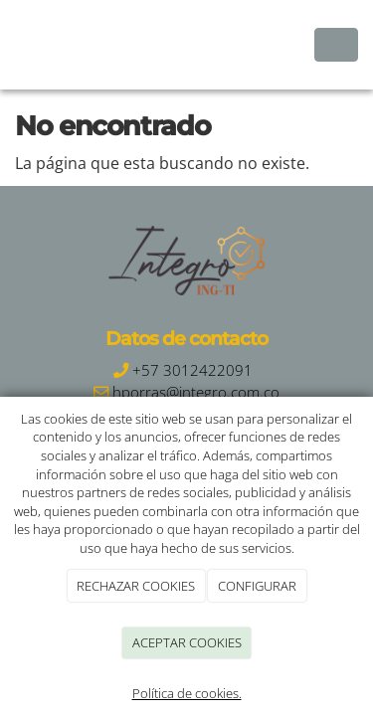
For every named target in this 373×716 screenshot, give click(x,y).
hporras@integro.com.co (196, 392)
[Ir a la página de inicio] (10, 45)
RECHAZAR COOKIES (136, 586)
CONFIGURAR (257, 586)
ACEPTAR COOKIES (187, 642)
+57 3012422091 (192, 370)
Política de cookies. (187, 693)
